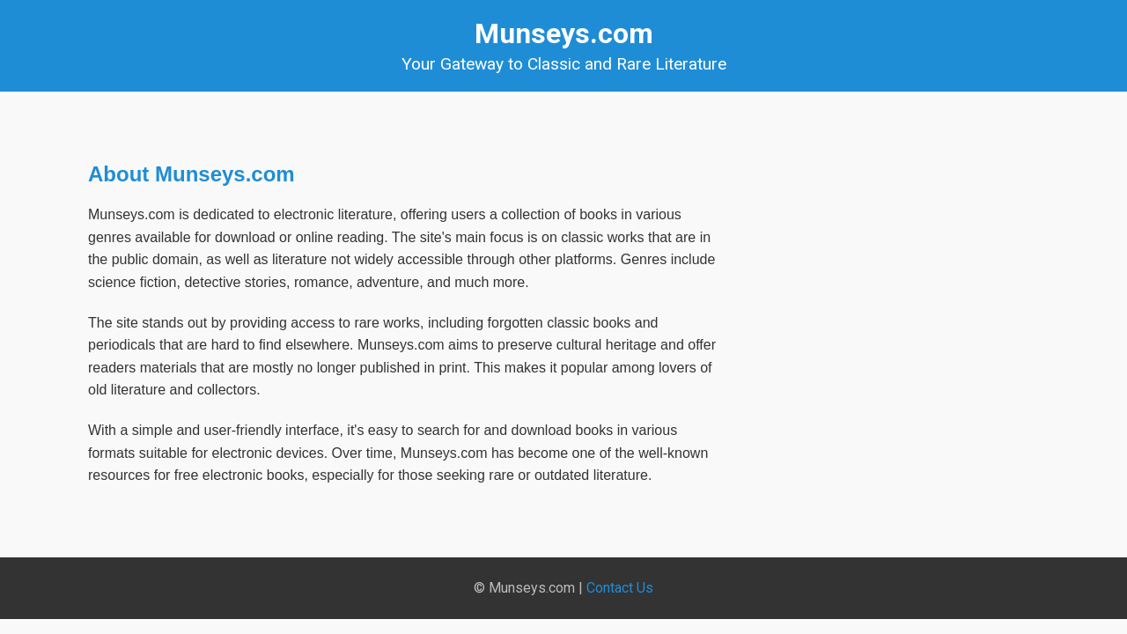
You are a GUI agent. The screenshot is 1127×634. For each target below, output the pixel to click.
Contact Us (619, 587)
